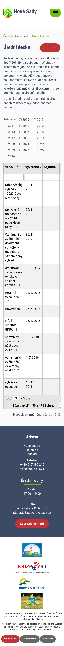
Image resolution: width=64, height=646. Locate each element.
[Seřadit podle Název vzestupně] (18, 165)
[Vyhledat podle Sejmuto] (51, 177)
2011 (11, 126)
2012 (25, 126)
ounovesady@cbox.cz (32, 508)
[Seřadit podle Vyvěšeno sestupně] (27, 171)
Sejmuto (51, 167)
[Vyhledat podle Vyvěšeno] (33, 177)
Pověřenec (12, 311)
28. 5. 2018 (33, 320)
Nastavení (48, 639)
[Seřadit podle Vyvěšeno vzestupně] (27, 169)
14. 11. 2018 (30, 384)
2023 (11, 150)
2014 (11, 132)
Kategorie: (10, 119)
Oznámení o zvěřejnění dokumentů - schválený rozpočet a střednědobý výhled (13, 247)
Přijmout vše (10, 639)
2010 (40, 119)
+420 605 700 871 (32, 469)
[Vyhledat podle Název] (14, 177)
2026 (11, 156)
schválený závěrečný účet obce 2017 (12, 343)
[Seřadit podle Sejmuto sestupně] (45, 171)
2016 (40, 132)
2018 (25, 138)
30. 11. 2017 (30, 187)
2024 (25, 150)
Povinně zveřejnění (12, 297)
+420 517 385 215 (32, 464)
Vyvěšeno (33, 167)
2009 (25, 119)
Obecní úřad (21, 36)
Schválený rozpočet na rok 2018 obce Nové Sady (13, 218)
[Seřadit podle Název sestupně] (18, 166)
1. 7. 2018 (32, 337)
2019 (40, 138)
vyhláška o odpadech (12, 386)
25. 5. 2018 (33, 292)
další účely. (38, 619)
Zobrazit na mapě (32, 523)
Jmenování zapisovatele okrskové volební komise (13, 276)
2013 (40, 126)
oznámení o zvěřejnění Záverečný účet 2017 (13, 366)
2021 (25, 144)
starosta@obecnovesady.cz (32, 512)
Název (10, 167)
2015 (25, 132)
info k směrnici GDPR (12, 325)
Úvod (6, 36)
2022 (40, 144)
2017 (11, 138)
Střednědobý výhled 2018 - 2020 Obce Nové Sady (14, 193)
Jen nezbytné (30, 639)
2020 (11, 144)
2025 (40, 150)
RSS (50, 48)
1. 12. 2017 (33, 268)
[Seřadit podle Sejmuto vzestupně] (45, 169)
